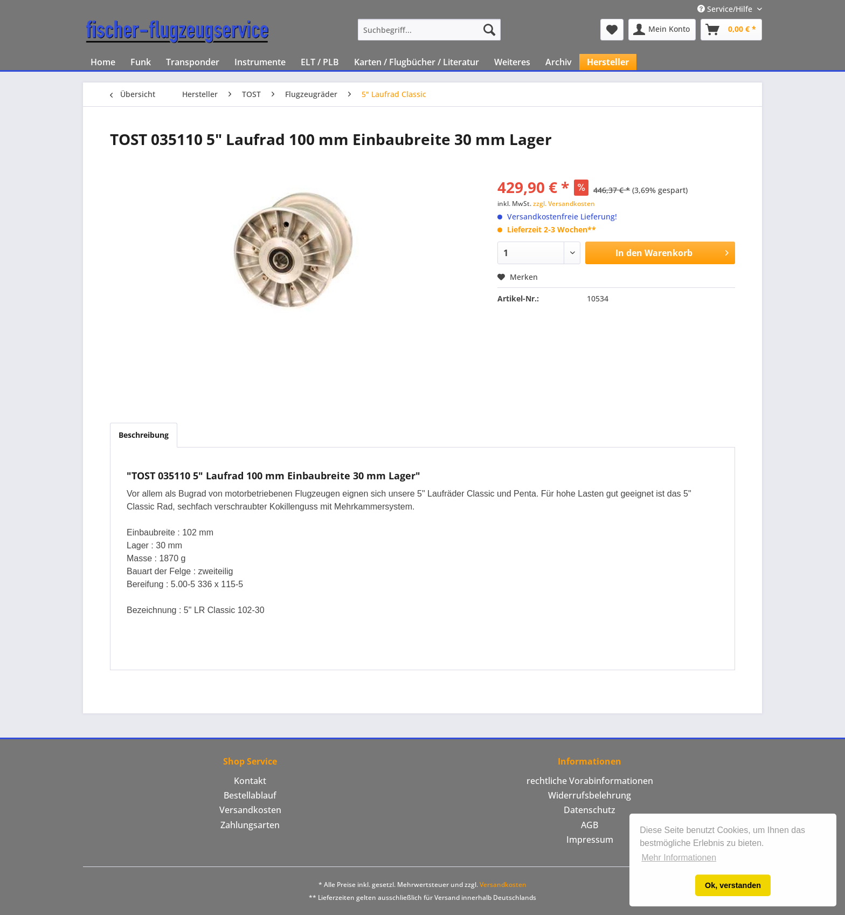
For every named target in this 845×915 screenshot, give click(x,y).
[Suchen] (489, 29)
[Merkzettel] (612, 29)
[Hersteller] (607, 62)
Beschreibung (144, 435)
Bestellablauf (250, 795)
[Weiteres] (512, 62)
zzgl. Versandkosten (564, 203)
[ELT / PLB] (320, 62)
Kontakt (250, 781)
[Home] (103, 62)
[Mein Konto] (662, 29)
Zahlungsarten (250, 825)
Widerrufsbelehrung (589, 795)
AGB (589, 825)
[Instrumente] (260, 62)
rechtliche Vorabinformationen (590, 781)
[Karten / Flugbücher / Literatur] (417, 62)
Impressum (589, 839)
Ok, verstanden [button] (733, 885)
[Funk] (140, 62)
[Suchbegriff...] (429, 29)
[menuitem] (429, 29)
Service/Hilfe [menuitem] (725, 9)
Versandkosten (250, 810)
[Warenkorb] (731, 29)
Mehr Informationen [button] (678, 857)
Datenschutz (589, 810)
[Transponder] (192, 62)
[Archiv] (558, 62)
